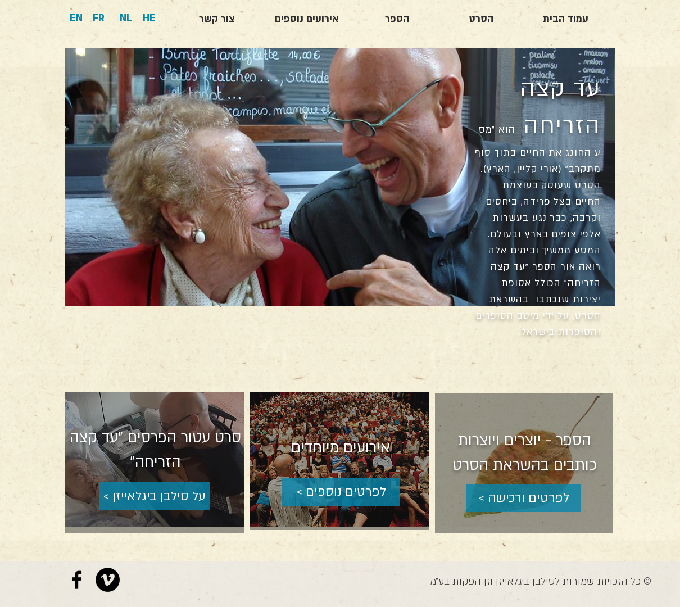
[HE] (149, 18)
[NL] (126, 18)
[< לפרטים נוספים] (341, 492)
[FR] (98, 18)
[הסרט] (481, 19)
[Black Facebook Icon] (77, 580)
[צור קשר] (217, 19)
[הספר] (397, 19)
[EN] (76, 18)
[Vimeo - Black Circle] (108, 580)
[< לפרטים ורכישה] (523, 498)
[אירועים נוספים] (307, 19)
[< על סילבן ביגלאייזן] (154, 496)
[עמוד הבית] (565, 19)
